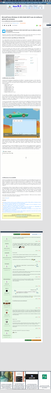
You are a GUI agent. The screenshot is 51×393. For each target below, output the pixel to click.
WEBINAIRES (13, 3)
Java (25, 2)
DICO (37, 3)
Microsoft (22, 2)
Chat (19, 0)
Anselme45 (7, 252)
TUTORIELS (6, 3)
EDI (31, 2)
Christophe (7, 263)
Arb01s (6, 310)
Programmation (35, 2)
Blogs (15, 0)
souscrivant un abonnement (22, 215)
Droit (35, 0)
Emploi (27, 0)
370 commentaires (23, 23)
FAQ (12, 0)
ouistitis (6, 319)
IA (17, 2)
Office (42, 2)
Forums (4, 0)
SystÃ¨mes (48, 2)
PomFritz (7, 243)
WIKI (35, 3)
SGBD (39, 2)
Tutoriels (9, 0)
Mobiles (45, 2)
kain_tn (6, 288)
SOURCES (28, 3)
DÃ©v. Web (28, 2)
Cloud (15, 2)
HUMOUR (40, 3)
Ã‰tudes (31, 0)
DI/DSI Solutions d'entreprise (9, 2)
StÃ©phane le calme (15, 23)
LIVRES (17, 3)
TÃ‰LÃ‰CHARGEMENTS (22, 3)
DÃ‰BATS (31, 3)
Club (38, 0)
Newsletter (23, 0)
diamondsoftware (6, 279)
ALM (19, 2)
